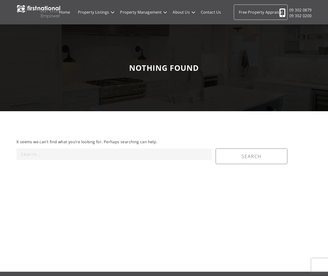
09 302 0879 (300, 10)
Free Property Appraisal (261, 12)
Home (64, 12)
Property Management (141, 12)
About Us (181, 12)
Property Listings (93, 12)
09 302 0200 (300, 15)
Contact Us (211, 12)
